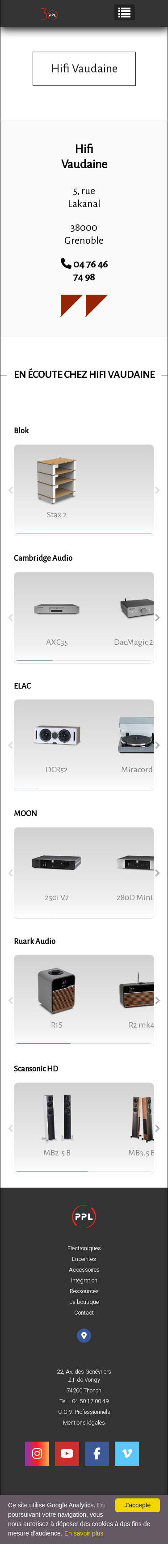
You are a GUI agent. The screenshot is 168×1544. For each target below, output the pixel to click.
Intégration (84, 1281)
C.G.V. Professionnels (84, 1412)
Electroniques (84, 1248)
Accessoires (84, 1270)
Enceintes (84, 1259)
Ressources (84, 1291)
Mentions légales (84, 1423)
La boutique (84, 1302)
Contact (84, 1313)
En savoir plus (84, 1533)
